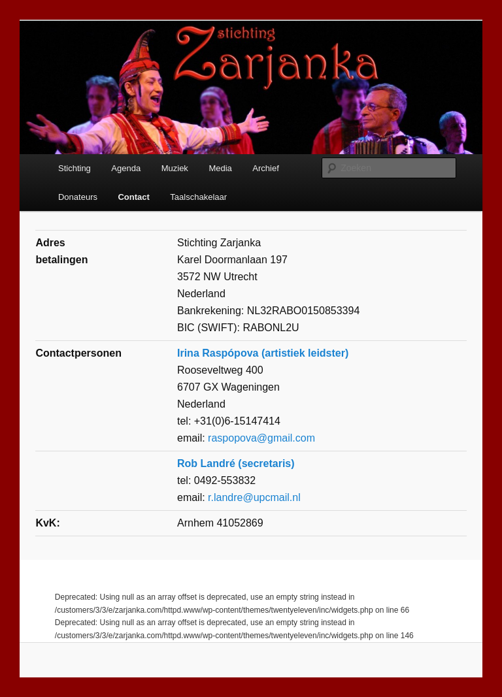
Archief (265, 168)
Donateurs (77, 197)
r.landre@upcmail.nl (254, 497)
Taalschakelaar (198, 197)
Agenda (126, 168)
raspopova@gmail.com (261, 438)
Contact (133, 197)
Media (220, 168)
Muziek (174, 168)
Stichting (74, 168)
